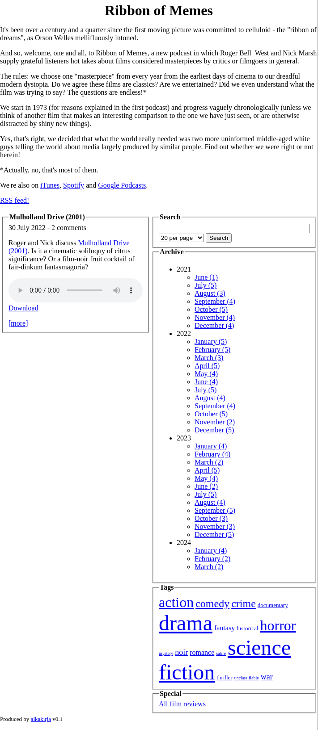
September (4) (215, 301)
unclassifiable (246, 677)
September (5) (215, 510)
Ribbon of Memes (159, 10)
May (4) (206, 373)
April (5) (207, 365)
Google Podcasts (122, 185)
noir (181, 652)
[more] (18, 323)
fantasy (224, 628)
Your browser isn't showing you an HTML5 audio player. (75, 290)
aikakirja (41, 719)
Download (23, 308)
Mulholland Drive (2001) (47, 217)
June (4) (206, 382)
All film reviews (182, 704)
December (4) (214, 325)
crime (243, 603)
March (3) (209, 357)
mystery (166, 653)
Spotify (73, 185)
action (176, 602)
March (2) (209, 462)
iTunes (49, 185)
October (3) (211, 518)
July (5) (205, 285)
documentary (273, 605)
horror (278, 625)
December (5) (214, 430)
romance (202, 652)
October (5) (211, 309)
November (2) (215, 422)
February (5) (212, 349)
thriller (224, 677)
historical (247, 628)
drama (185, 623)
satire (221, 653)
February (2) (212, 558)
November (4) (215, 317)
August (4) (210, 398)
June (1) (206, 277)
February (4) (212, 454)
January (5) (211, 341)
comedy (212, 603)
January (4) (211, 446)
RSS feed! (14, 200)
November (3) (215, 526)
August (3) (210, 293)
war (267, 676)
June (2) (206, 486)
